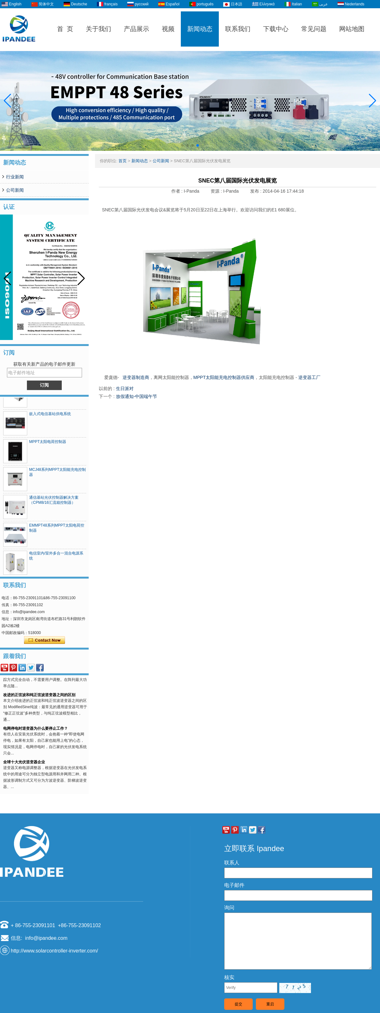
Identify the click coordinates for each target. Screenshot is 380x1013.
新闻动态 (199, 28)
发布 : (256, 191)
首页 (122, 160)
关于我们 (98, 28)
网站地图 (351, 28)
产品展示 (136, 28)
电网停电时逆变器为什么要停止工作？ (35, 730)
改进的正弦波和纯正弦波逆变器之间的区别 (39, 697)
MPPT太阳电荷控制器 (47, 444)
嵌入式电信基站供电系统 (50, 416)
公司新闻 (15, 190)
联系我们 (237, 28)
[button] (182, 145)
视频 (168, 28)
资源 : (217, 191)
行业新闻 (15, 176)
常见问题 (313, 28)
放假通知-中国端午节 (136, 396)
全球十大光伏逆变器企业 (24, 764)
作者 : (177, 191)
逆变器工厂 (309, 377)
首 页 (65, 28)
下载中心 (275, 28)
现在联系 (44, 640)
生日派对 (125, 388)
